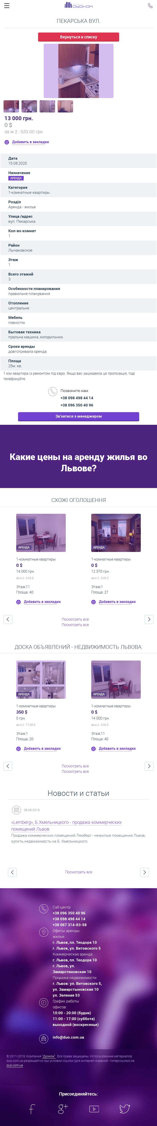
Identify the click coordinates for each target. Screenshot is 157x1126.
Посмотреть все (75, 619)
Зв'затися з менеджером (78, 416)
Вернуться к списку (78, 37)
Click (6, 6)
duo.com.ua (15, 1065)
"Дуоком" (49, 1056)
